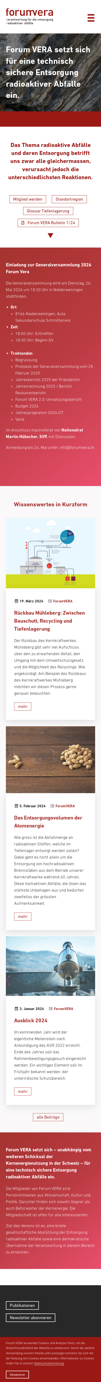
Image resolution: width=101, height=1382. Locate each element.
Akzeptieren (17, 1374)
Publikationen (22, 1305)
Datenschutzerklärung (49, 1363)
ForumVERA (63, 622)
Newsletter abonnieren (30, 1317)
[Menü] (91, 16)
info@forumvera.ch (77, 468)
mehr (23, 726)
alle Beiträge (48, 1137)
